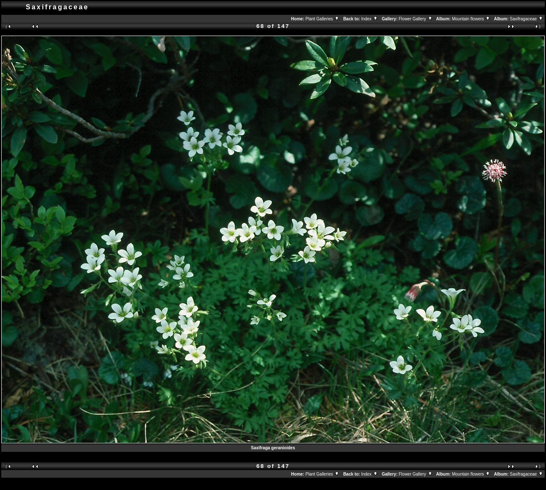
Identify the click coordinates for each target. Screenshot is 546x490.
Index (369, 19)
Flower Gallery (416, 19)
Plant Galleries (323, 19)
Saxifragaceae (527, 19)
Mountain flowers (471, 19)
